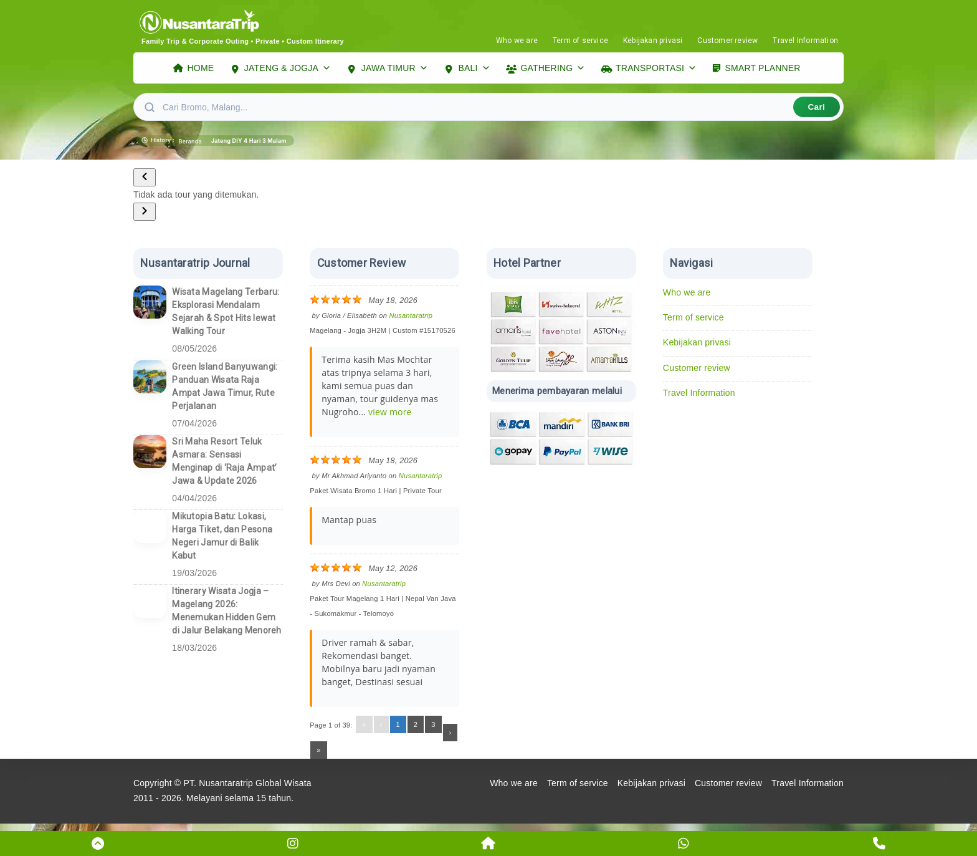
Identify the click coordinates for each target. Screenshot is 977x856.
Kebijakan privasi (652, 40)
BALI (474, 69)
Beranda (190, 144)
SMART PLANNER (763, 69)
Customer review (727, 40)
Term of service (580, 40)
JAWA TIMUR (394, 69)
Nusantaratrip (410, 318)
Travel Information (805, 40)
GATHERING (552, 69)
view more (390, 415)
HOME (201, 69)
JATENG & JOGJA (287, 69)
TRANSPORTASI (656, 69)
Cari (816, 110)
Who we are (517, 40)
